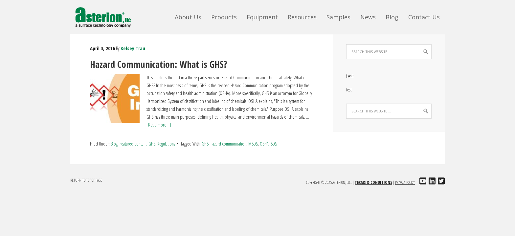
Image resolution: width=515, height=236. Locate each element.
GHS (151, 144)
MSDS (253, 144)
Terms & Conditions (373, 182)
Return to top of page (86, 180)
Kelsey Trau (133, 48)
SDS (274, 144)
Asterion (107, 16)
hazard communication (228, 144)
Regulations (166, 144)
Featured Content (133, 144)
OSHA (264, 144)
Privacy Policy (405, 182)
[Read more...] (158, 124)
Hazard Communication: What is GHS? (158, 64)
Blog (114, 144)
